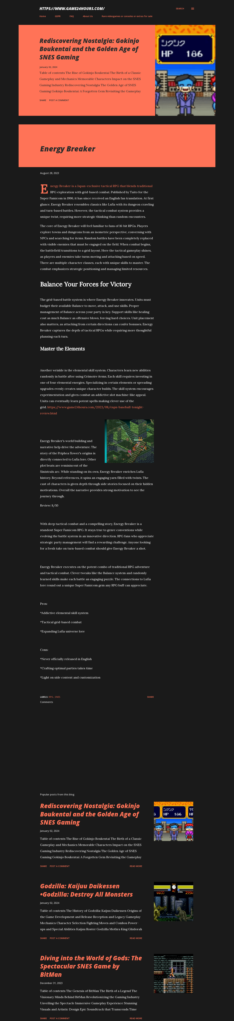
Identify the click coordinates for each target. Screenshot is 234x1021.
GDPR (58, 16)
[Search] (180, 8)
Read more (136, 866)
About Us (88, 16)
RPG (51, 696)
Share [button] (43, 100)
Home (43, 16)
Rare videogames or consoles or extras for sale (127, 16)
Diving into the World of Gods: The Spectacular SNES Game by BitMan (91, 966)
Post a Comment (59, 100)
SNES (57, 696)
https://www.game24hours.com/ (72, 8)
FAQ (72, 16)
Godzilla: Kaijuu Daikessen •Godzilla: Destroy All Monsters (86, 890)
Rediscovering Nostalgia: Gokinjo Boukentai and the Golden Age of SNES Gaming (89, 48)
